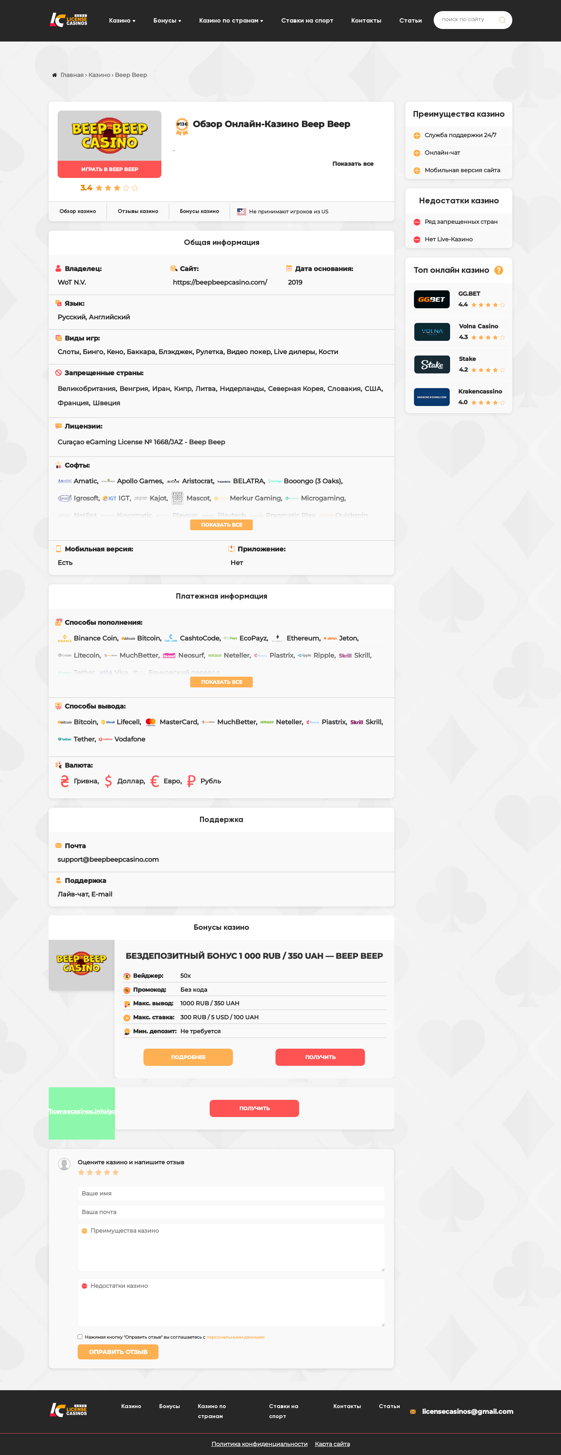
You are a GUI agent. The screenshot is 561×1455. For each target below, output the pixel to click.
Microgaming (314, 498)
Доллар (122, 781)
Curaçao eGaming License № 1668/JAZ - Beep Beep (141, 442)
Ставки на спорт (307, 21)
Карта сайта (332, 1444)
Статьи (410, 21)
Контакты (366, 21)
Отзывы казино (138, 211)
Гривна (77, 781)
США (373, 389)
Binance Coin (87, 638)
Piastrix (273, 655)
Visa (113, 673)
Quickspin (343, 515)
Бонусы (164, 21)
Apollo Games (131, 481)
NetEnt (77, 515)
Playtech (223, 515)
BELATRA (240, 481)
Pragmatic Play (282, 515)
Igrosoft (78, 498)
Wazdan (124, 533)
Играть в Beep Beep (109, 169)
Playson (176, 515)
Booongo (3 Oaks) (304, 481)
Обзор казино (77, 211)
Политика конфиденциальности (259, 1444)
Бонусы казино (199, 211)
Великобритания (87, 389)
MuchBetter (130, 655)
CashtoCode (191, 638)
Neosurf (183, 655)
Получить (320, 1057)
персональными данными (235, 1337)
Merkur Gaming (247, 498)
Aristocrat (189, 481)
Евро (163, 781)
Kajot (149, 498)
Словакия (344, 389)
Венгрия (133, 389)
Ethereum (294, 638)
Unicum (78, 533)
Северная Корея (295, 389)
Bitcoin (140, 638)
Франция (73, 403)
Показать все (353, 163)
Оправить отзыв (118, 1352)
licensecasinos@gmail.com (460, 1412)
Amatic (77, 481)
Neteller (228, 655)
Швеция (106, 403)
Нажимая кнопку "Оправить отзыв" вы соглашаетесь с (174, 1337)
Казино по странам (228, 21)
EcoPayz (245, 638)
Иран (161, 389)
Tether (76, 673)
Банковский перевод (176, 673)
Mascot (190, 498)
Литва (205, 389)
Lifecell (120, 722)
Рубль (202, 781)
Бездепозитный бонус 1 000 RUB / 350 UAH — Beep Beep (254, 956)
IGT (116, 498)
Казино (120, 21)
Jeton (340, 638)
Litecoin (78, 655)
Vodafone (121, 739)
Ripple (315, 655)
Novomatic (126, 515)
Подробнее (188, 1057)
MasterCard (170, 722)
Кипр (182, 389)
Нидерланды (242, 389)
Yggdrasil (173, 533)
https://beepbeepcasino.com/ (220, 282)
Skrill (354, 655)
